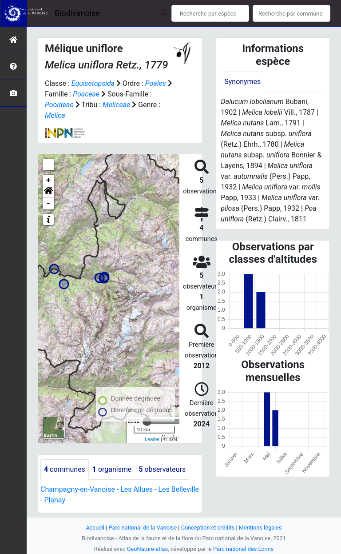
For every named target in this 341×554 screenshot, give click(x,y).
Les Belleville (179, 489)
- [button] (48, 203)
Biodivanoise (77, 13)
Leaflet (152, 439)
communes (64, 469)
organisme (112, 469)
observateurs (162, 469)
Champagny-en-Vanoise (77, 489)
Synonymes (242, 81)
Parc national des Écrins (243, 549)
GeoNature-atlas (147, 549)
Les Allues (137, 489)
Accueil (95, 527)
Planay (54, 500)
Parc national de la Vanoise (142, 527)
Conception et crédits (208, 527)
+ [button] (48, 180)
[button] (48, 192)
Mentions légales (260, 527)
